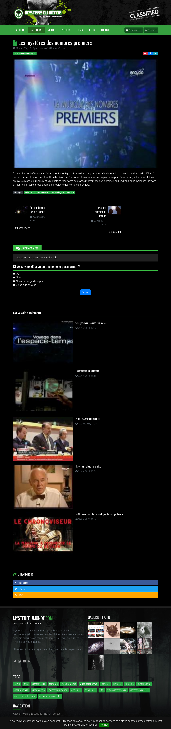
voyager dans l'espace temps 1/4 (91, 323)
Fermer (104, 724)
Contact (57, 713)
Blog (92, 30)
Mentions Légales (32, 713)
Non (18, 277)
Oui (18, 273)
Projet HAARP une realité (87, 419)
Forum (105, 30)
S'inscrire (151, 30)
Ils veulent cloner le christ (88, 466)
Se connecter (133, 30)
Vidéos (51, 30)
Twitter (20, 589)
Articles (36, 30)
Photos (66, 30)
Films (80, 30)
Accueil (22, 30)
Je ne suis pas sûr (26, 284)
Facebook (21, 583)
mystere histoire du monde (100, 212)
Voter (85, 292)
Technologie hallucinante (87, 371)
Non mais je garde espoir (30, 281)
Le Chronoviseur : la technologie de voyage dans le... (100, 514)
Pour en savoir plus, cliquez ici (80, 724)
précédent (22, 228)
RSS (19, 595)
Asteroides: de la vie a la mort (37, 210)
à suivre (115, 232)
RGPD (47, 713)
